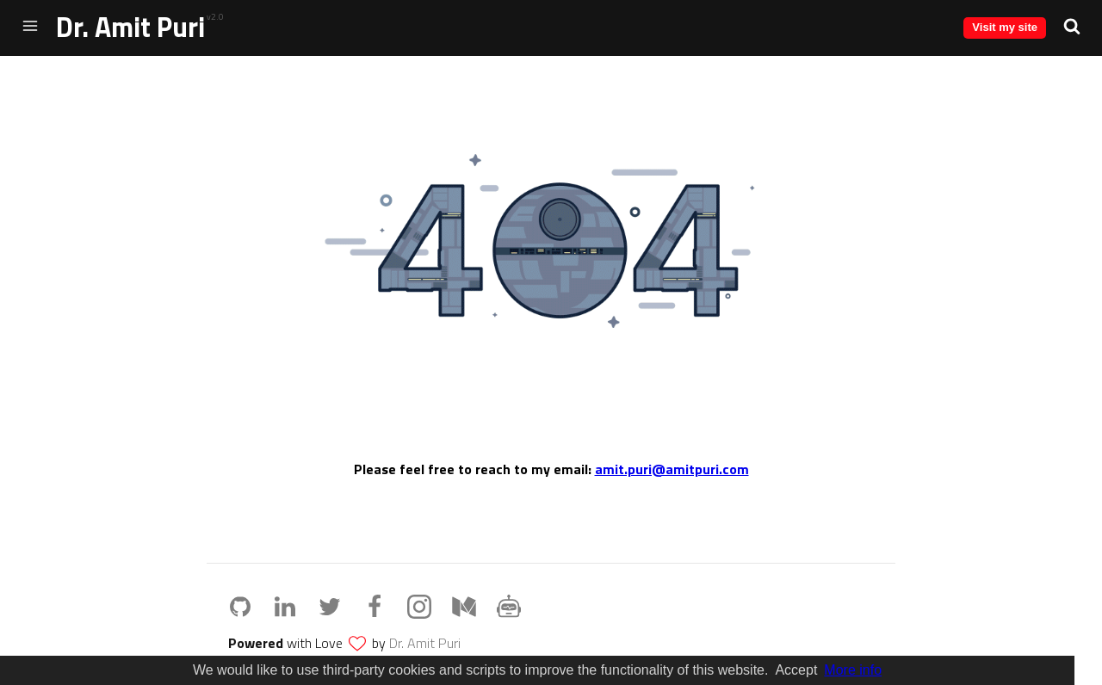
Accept (796, 670)
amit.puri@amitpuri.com (672, 469)
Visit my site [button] (1004, 27)
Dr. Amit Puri (130, 26)
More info (853, 670)
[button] (1072, 26)
